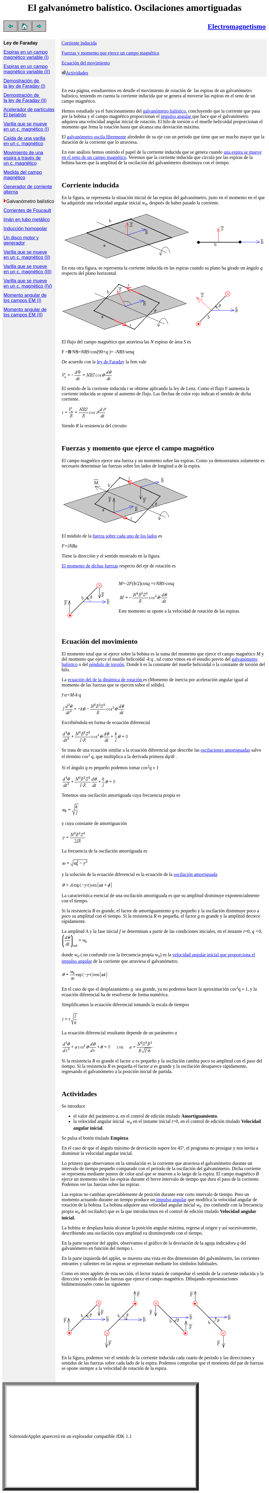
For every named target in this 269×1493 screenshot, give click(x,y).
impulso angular (176, 116)
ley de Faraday (110, 361)
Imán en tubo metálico (27, 219)
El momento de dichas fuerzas (90, 565)
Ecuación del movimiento (86, 62)
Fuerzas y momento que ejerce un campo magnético (110, 52)
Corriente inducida (79, 42)
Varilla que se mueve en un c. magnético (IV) (28, 283)
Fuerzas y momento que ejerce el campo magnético (138, 448)
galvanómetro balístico (164, 111)
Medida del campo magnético (23, 175)
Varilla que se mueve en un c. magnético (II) (27, 255)
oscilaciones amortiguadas (225, 750)
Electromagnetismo (237, 26)
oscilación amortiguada (195, 874)
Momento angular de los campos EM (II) (25, 312)
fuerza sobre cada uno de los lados (125, 535)
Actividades (77, 72)
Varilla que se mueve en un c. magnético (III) (28, 269)
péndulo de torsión (106, 664)
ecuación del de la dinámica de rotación (105, 679)
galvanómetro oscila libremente (96, 136)
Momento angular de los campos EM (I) (25, 298)
